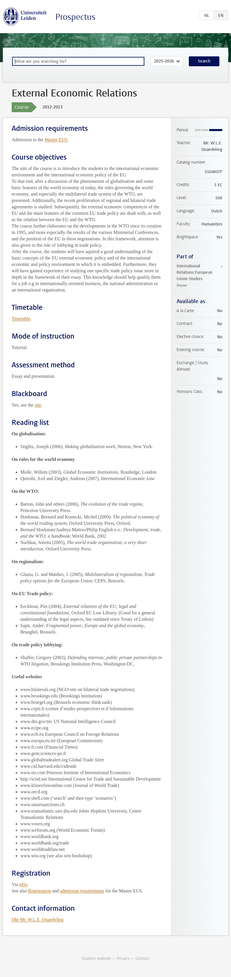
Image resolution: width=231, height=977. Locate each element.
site (38, 404)
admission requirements (82, 890)
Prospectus (75, 17)
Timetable (21, 318)
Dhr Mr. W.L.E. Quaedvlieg (37, 919)
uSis (23, 884)
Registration (39, 890)
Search (204, 61)
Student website (96, 958)
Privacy (123, 958)
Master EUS (56, 139)
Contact (142, 958)
